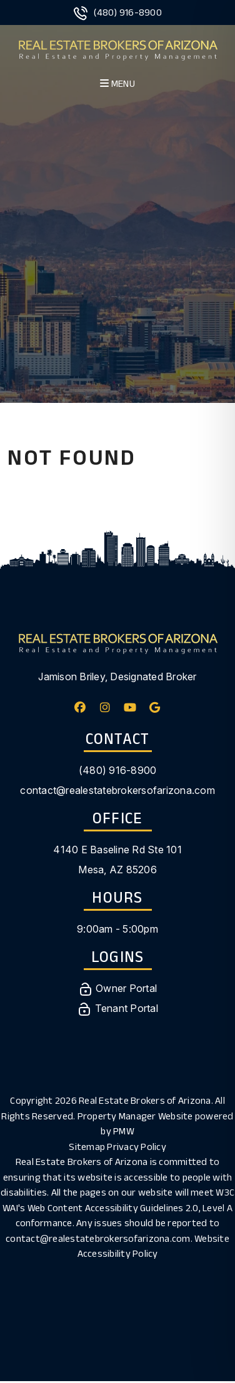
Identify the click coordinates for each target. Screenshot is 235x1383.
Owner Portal (117, 988)
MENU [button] (117, 83)
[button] (80, 707)
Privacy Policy (136, 1146)
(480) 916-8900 (128, 12)
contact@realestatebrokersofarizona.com (117, 790)
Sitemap (87, 1146)
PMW (123, 1131)
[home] (118, 48)
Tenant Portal (117, 1008)
